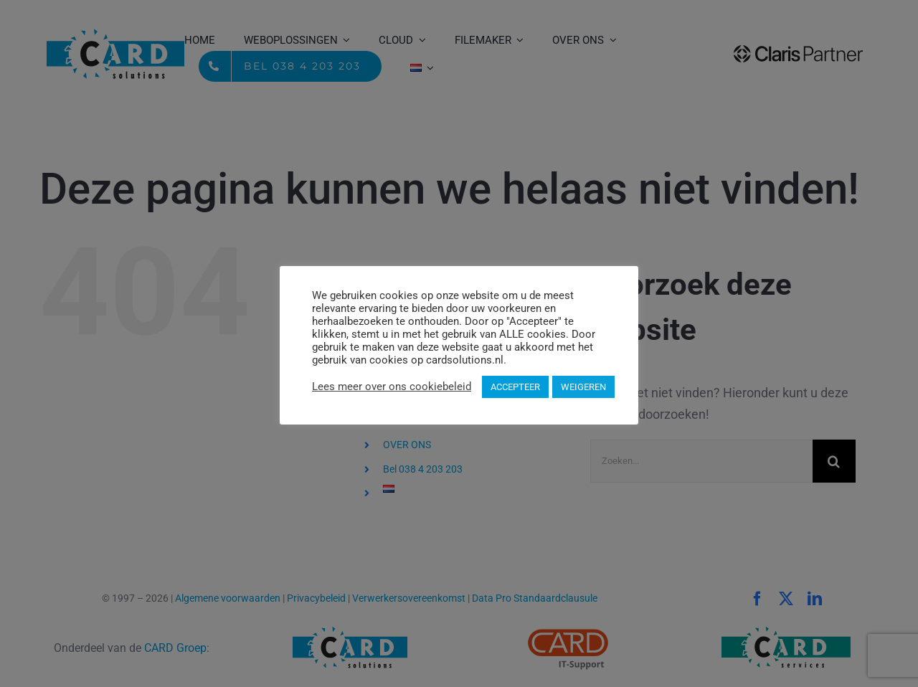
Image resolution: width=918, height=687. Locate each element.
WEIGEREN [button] (583, 387)
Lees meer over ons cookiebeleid (391, 386)
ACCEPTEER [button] (515, 387)
